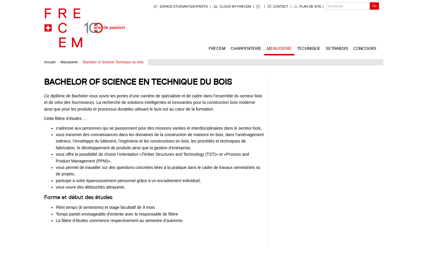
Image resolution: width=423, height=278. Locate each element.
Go (374, 6)
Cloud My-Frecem (232, 6)
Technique (308, 48)
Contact (280, 6)
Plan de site (310, 6)
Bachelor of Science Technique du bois (113, 62)
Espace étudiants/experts (180, 6)
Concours (364, 48)
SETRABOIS (337, 48)
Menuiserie (279, 48)
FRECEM (217, 48)
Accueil (50, 62)
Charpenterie (246, 48)
